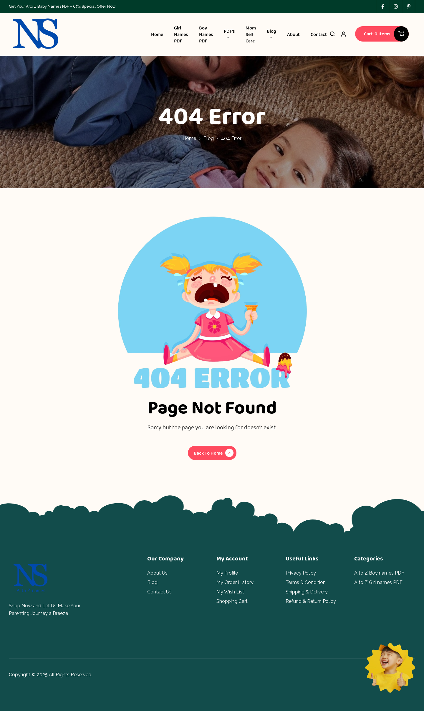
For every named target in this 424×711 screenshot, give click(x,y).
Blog (208, 138)
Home (189, 138)
